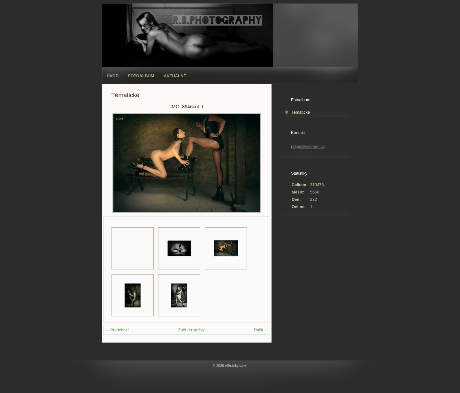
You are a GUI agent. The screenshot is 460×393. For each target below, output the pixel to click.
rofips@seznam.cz (308, 146)
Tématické (300, 112)
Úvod (113, 75)
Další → (261, 330)
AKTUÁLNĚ (175, 75)
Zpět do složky (191, 330)
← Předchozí (117, 330)
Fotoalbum (141, 75)
